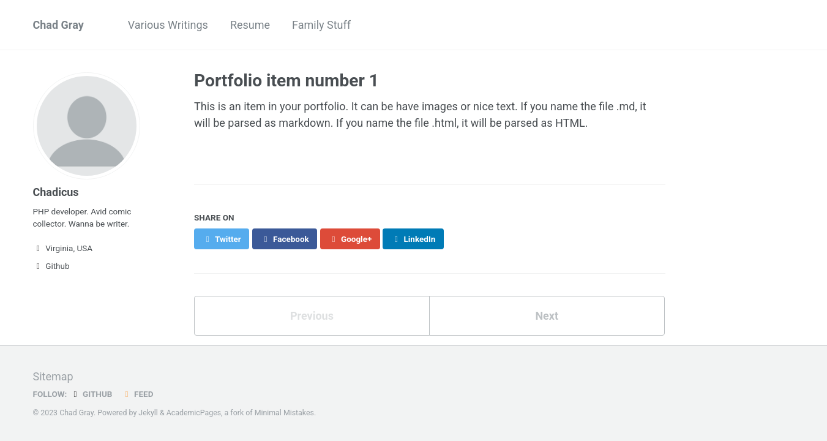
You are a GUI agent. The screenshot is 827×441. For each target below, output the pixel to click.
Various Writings (168, 24)
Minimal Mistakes (284, 413)
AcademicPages (194, 413)
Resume (250, 24)
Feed (137, 394)
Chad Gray (58, 24)
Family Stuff (321, 24)
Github (51, 266)
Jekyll (148, 413)
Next (546, 315)
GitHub (91, 394)
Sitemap (53, 376)
